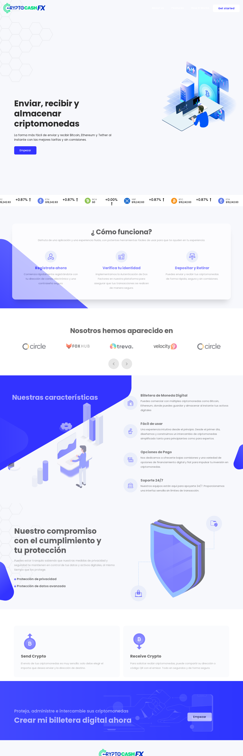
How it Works (200, 8)
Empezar (25, 150)
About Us (158, 8)
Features (177, 8)
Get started (226, 8)
